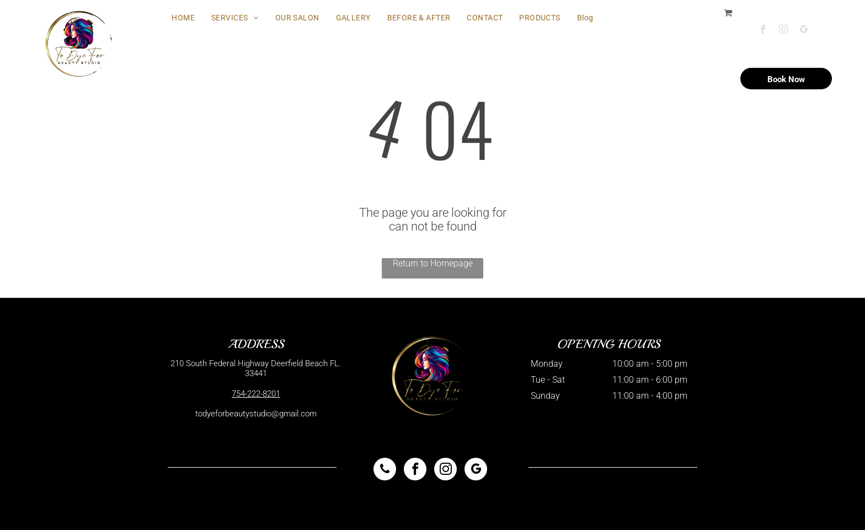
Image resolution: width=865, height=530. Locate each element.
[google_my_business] (804, 31)
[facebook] (763, 31)
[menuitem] (183, 17)
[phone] (384, 470)
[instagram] (784, 31)
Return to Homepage (433, 263)
